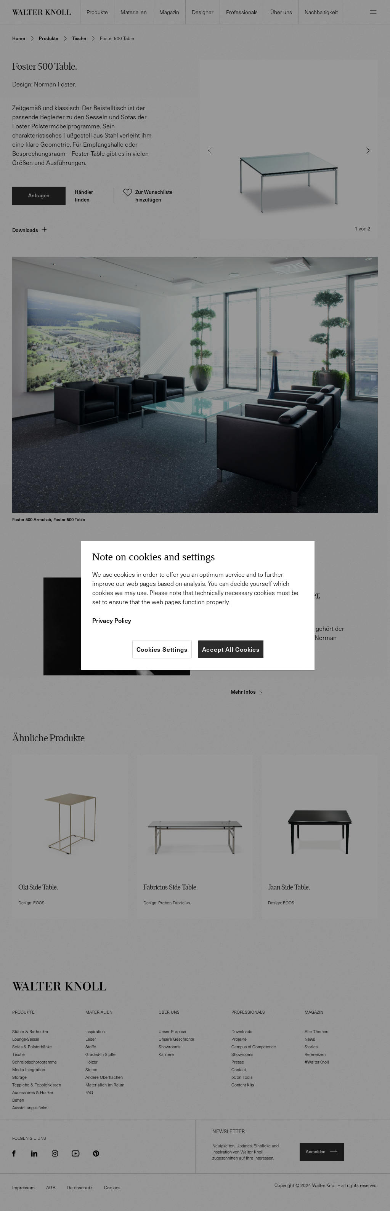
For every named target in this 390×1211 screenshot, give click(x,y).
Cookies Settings (162, 649)
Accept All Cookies (231, 649)
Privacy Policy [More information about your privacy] (111, 620)
